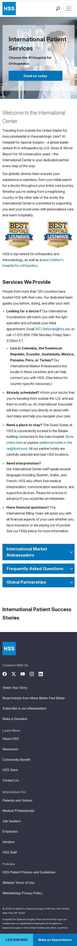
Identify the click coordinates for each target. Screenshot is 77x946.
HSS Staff (9, 852)
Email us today (35, 76)
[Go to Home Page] (9, 648)
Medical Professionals (18, 810)
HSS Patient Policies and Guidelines (28, 872)
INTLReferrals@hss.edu (53, 329)
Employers (10, 831)
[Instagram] (34, 673)
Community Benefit (16, 759)
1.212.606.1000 (17, 939)
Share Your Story (14, 687)
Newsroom (10, 749)
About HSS (10, 739)
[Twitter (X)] (16, 673)
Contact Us (10, 780)
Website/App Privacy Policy (22, 893)
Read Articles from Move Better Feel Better (33, 698)
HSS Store (10, 770)
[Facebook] (6, 673)
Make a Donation (14, 719)
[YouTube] (25, 673)
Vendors (8, 842)
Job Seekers (11, 821)
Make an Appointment (55, 939)
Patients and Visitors (17, 800)
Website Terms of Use (18, 882)
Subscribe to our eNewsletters (24, 708)
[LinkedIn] (43, 673)
